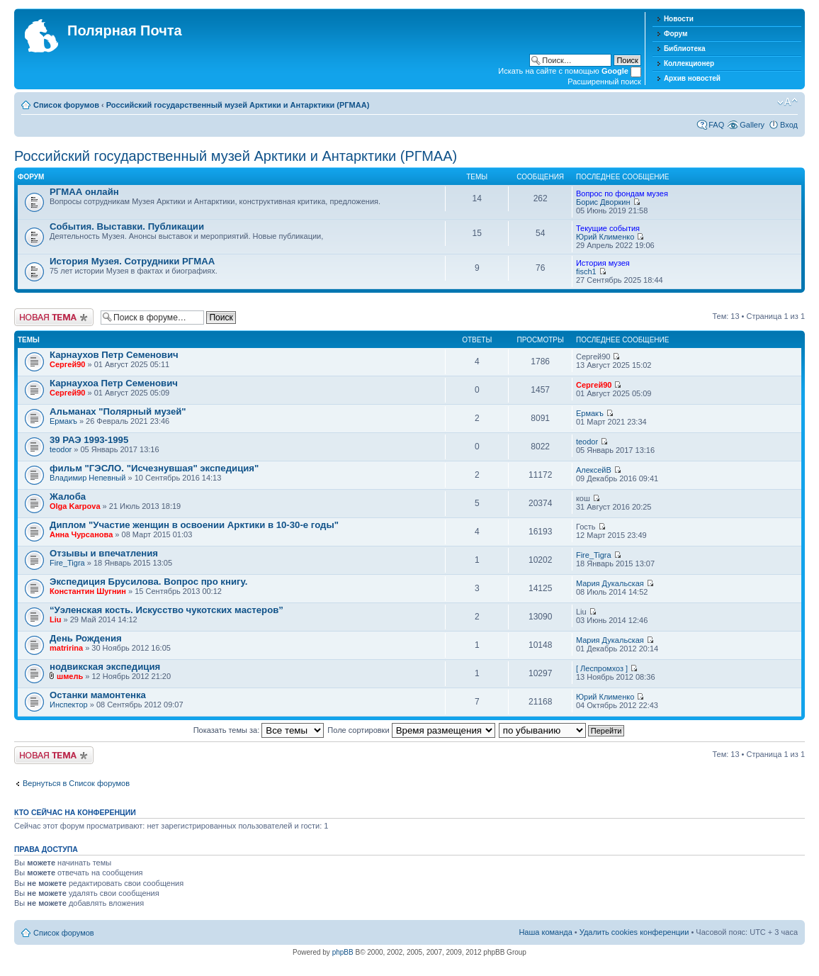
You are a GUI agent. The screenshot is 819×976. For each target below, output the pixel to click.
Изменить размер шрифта (787, 102)
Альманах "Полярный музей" (118, 411)
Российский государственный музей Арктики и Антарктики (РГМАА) (238, 105)
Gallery (752, 124)
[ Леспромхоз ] (602, 668)
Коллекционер (689, 63)
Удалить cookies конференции (634, 932)
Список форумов (66, 105)
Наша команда (545, 932)
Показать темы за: (258, 730)
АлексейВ (593, 470)
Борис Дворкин (603, 202)
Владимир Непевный (87, 477)
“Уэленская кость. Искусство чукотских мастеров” (166, 610)
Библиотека (685, 48)
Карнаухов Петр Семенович (114, 354)
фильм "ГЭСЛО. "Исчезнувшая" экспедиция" (154, 468)
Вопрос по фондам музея (622, 193)
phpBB (343, 952)
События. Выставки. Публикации (127, 226)
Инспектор (69, 704)
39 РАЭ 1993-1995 (89, 439)
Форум (675, 34)
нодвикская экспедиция (105, 666)
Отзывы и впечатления (104, 553)
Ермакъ (63, 421)
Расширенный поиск (604, 81)
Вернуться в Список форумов (76, 783)
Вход (789, 124)
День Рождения (86, 638)
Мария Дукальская (610, 583)
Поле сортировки (411, 730)
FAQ (716, 124)
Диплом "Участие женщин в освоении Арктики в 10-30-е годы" (194, 525)
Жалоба (68, 496)
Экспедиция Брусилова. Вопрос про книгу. (148, 581)
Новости (679, 19)
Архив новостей (692, 78)
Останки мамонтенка (98, 695)
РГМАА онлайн (84, 191)
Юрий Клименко (605, 236)
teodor (61, 449)
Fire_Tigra (67, 563)
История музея (603, 263)
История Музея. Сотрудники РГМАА (132, 261)
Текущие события (608, 228)
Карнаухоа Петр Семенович (114, 383)
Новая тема (54, 317)
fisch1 (586, 271)
